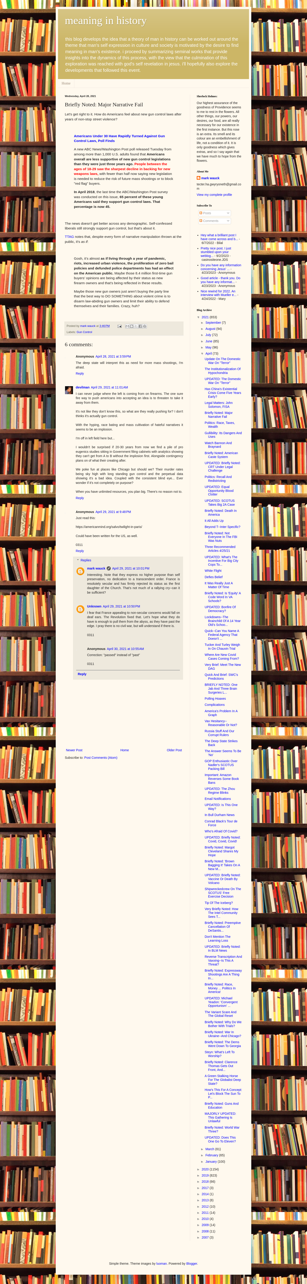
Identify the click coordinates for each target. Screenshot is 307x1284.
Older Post (174, 750)
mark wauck (96, 568)
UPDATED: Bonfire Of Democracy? (220, 609)
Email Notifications (218, 799)
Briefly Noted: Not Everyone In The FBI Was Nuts (221, 537)
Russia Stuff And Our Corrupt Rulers (219, 733)
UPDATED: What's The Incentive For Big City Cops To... (221, 561)
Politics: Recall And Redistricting (218, 479)
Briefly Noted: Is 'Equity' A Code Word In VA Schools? (223, 597)
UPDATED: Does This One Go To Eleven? (220, 1139)
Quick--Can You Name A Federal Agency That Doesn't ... (222, 634)
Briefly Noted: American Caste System (221, 455)
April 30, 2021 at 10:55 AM (125, 649)
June (209, 341)
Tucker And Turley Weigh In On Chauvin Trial (222, 646)
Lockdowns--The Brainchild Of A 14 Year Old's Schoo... (223, 621)
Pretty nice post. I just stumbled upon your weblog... (216, 252)
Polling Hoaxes (215, 698)
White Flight (213, 570)
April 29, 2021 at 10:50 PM (121, 606)
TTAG (69, 237)
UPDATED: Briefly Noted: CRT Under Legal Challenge (223, 467)
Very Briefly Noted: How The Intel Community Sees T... (221, 912)
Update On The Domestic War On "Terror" (223, 361)
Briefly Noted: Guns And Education (222, 1105)
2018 (206, 1181)
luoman (161, 1263)
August (210, 329)
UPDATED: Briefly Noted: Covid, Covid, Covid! (223, 839)
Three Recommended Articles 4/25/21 (220, 548)
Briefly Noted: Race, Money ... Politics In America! (220, 988)
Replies (86, 560)
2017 (206, 1188)
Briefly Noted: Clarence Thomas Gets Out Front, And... (221, 1066)
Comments (209, 221)
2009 (206, 1225)
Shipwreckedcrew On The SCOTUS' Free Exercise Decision (223, 892)
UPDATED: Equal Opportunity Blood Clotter (219, 490)
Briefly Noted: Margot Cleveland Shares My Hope (221, 851)
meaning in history (106, 20)
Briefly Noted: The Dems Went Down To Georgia (223, 1044)
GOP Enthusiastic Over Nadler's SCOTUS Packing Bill (221, 765)
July (208, 335)
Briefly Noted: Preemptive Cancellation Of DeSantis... (223, 926)
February (212, 1155)
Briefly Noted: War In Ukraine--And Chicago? (223, 1034)
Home (66, 83)
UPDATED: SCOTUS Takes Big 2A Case (220, 502)
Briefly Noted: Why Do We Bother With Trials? (223, 1024)
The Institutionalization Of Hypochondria (223, 371)
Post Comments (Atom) (100, 757)
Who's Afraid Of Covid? (221, 831)
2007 (206, 1237)
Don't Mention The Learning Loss (218, 938)
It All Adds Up (214, 521)
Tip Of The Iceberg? (219, 903)
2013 (206, 1200)
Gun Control (84, 332)
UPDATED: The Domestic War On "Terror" (223, 381)
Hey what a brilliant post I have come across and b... (219, 237)
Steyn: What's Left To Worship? (220, 1054)
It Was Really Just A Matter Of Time (219, 585)
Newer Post (74, 750)
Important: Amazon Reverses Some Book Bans (222, 778)
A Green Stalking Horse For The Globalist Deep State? (223, 1079)
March (210, 1149)
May (208, 347)
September (213, 322)
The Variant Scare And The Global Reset (221, 1014)
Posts (205, 213)
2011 (206, 1212)
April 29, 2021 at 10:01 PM (130, 568)
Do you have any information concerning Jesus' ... (221, 267)
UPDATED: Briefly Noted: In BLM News (223, 948)
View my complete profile (214, 195)
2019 (206, 1175)
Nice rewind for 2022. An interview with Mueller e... (219, 293)
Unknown (94, 606)
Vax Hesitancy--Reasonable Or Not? (221, 723)
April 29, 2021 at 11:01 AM (109, 387)
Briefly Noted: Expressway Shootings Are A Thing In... (223, 974)
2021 (206, 317)
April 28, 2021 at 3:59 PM (113, 356)
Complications (215, 705)
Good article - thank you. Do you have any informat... (220, 280)
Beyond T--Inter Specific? (222, 527)
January (211, 1161)
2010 (206, 1219)
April (209, 353)
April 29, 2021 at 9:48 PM (113, 512)
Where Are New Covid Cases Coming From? (222, 656)
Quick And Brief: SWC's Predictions (221, 676)
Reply (80, 373)
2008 (206, 1231)
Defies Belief (214, 577)
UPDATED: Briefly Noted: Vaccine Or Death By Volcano (223, 879)
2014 (206, 1194)
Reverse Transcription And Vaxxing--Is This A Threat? (223, 960)
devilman (83, 387)
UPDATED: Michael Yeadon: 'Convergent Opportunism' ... (221, 1002)
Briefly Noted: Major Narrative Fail (219, 414)
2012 (206, 1206)
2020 (206, 1169)
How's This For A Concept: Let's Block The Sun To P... (223, 1093)
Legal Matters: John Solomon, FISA (219, 404)
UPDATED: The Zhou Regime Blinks (220, 790)
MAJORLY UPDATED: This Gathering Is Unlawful (220, 1117)
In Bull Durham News (220, 815)
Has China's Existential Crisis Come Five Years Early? (223, 392)
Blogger (191, 1263)
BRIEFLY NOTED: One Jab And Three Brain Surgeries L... (221, 688)
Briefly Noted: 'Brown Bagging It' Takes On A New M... (222, 865)
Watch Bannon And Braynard (218, 445)
